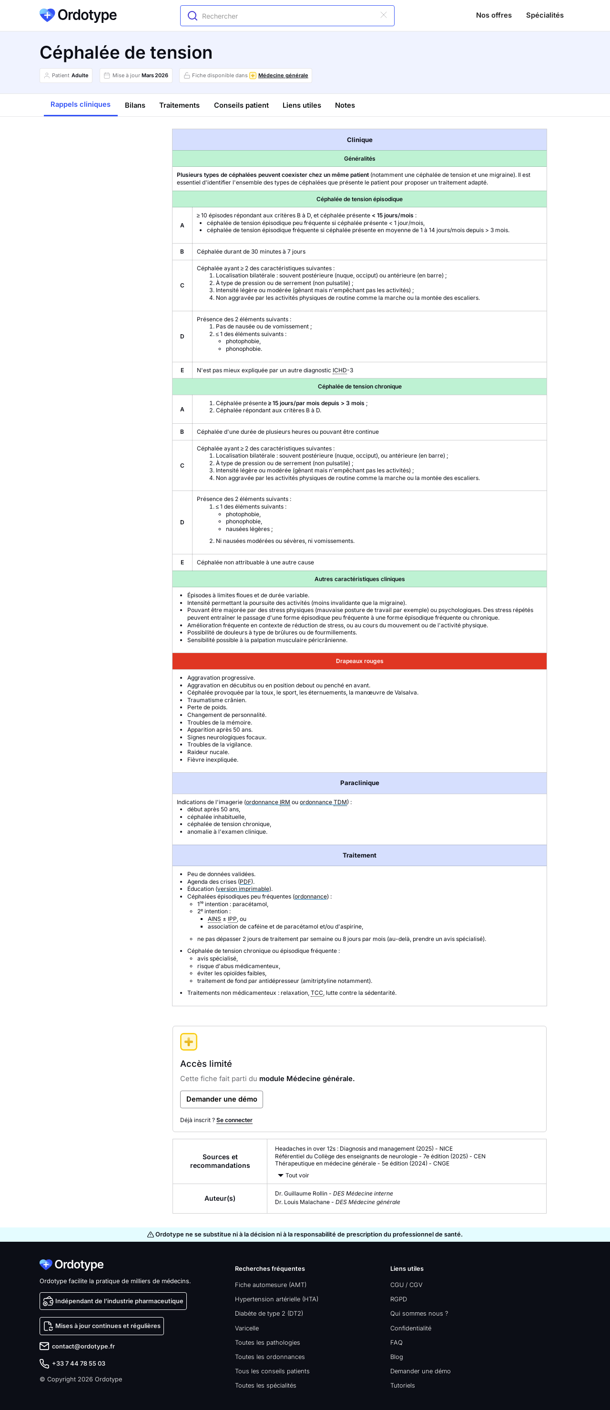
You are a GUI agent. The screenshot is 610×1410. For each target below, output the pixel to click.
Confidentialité (410, 1328)
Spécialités (545, 15)
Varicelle (247, 1328)
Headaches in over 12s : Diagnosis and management (345, 1148)
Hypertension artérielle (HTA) (276, 1299)
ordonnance (268, 802)
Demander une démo (420, 1371)
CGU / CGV (406, 1284)
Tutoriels (402, 1385)
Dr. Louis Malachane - (337, 1202)
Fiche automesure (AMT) (270, 1284)
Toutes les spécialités (265, 1385)
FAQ (396, 1342)
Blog (396, 1356)
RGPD (398, 1299)
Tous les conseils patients (272, 1371)
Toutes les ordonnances (270, 1356)
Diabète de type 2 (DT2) (269, 1313)
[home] (78, 15)
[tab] (81, 105)
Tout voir (297, 1175)
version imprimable (243, 888)
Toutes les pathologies (267, 1342)
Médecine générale (283, 75)
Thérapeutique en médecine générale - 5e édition (341, 1163)
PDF (245, 881)
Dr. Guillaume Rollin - (334, 1193)
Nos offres (494, 15)
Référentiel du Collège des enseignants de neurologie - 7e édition (362, 1156)
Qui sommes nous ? (419, 1313)
